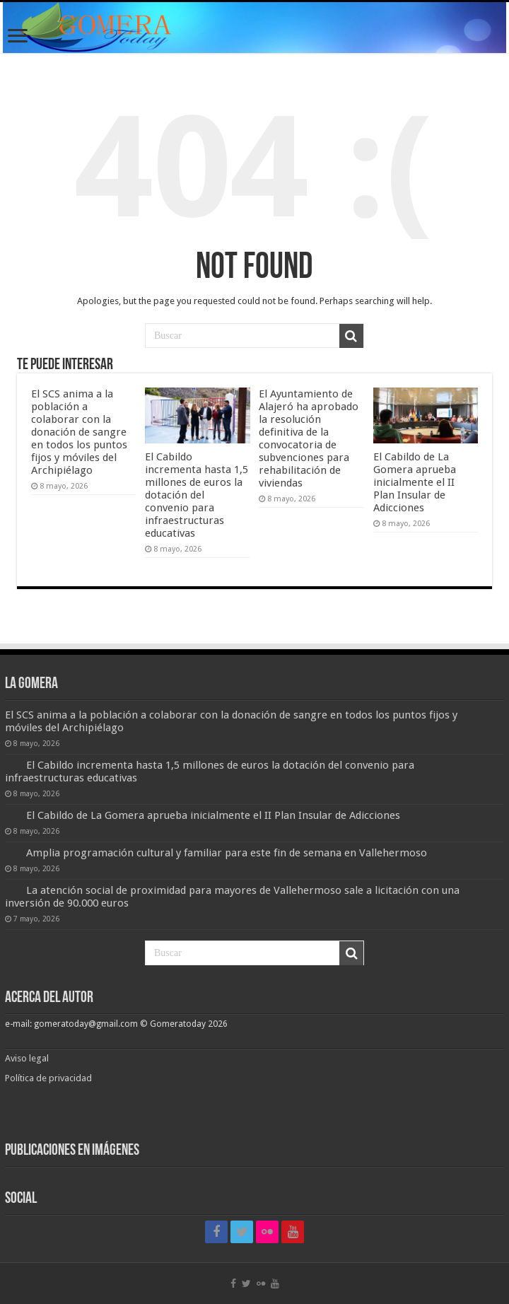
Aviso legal (28, 1058)
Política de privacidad (48, 1078)
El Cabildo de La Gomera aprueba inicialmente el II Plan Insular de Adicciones (414, 482)
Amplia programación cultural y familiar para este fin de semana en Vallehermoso (226, 852)
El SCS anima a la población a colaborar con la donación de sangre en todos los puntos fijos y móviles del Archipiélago (79, 432)
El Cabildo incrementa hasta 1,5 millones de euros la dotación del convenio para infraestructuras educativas (196, 495)
